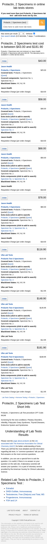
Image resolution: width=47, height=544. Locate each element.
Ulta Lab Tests (7, 255)
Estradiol (10, 488)
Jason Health (6, 66)
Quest (4, 75)
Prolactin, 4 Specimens (10, 158)
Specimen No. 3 (7, 130)
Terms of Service (31, 515)
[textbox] (17, 27)
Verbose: (29, 34)
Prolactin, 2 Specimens (10, 70)
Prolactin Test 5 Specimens (12, 357)
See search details (8, 36)
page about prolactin (21, 441)
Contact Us (35, 510)
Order (4, 61)
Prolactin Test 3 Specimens (12, 259)
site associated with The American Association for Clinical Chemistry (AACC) (21, 443)
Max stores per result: (9, 34)
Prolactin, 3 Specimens (10, 109)
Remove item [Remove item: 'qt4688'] (27, 22)
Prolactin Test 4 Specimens (12, 308)
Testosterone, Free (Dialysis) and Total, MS (25, 494)
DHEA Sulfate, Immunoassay (19, 491)
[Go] (42, 23)
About (25, 510)
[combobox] (23, 24)
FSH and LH (11, 500)
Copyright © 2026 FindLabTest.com (23, 520)
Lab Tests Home (13, 510)
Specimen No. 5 (7, 231)
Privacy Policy (15, 515)
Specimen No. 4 (20, 179)
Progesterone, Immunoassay (19, 497)
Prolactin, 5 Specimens (10, 207)
